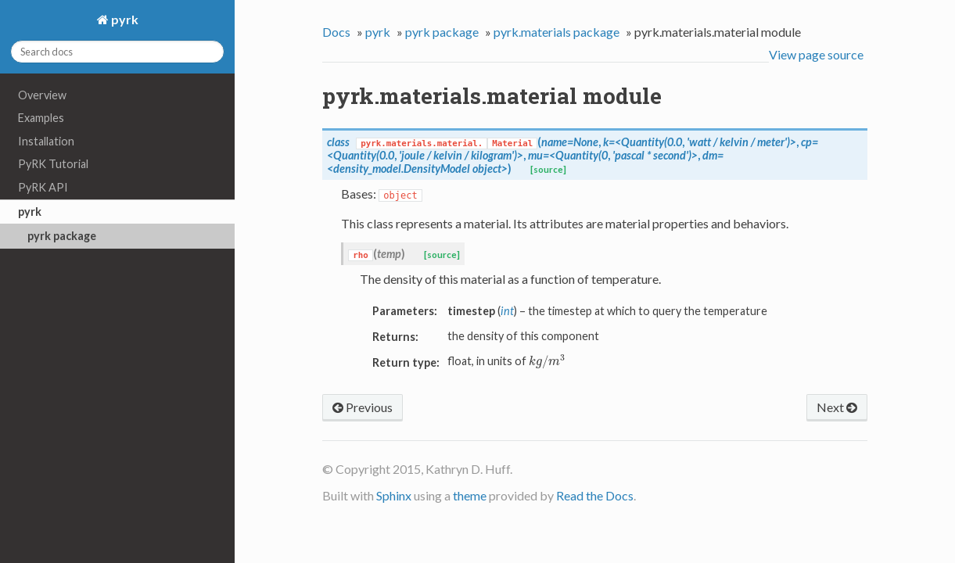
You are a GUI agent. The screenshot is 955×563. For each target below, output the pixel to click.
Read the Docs (595, 495)
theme (469, 495)
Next (837, 407)
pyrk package (61, 235)
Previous (362, 407)
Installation (46, 141)
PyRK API (43, 187)
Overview (42, 95)
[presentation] (547, 361)
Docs (336, 31)
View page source (816, 54)
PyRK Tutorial (53, 163)
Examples (41, 117)
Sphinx (393, 495)
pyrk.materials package (556, 31)
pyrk (123, 19)
